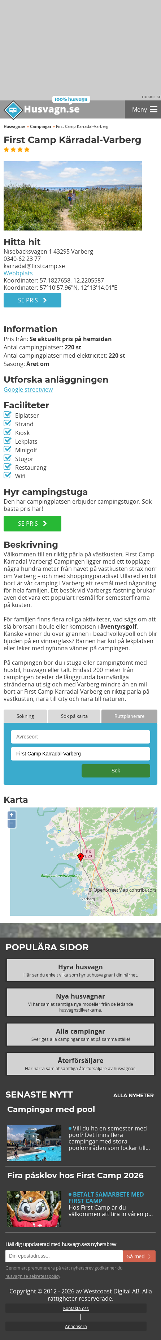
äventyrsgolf (118, 626)
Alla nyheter (133, 1095)
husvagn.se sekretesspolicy (32, 1276)
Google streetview (28, 389)
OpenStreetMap (110, 890)
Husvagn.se (15, 126)
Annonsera (76, 1326)
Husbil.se (151, 97)
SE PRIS (32, 523)
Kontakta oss (76, 1308)
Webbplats (18, 273)
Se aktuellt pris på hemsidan (71, 339)
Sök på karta (74, 716)
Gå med (139, 1256)
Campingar (41, 126)
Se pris (32, 300)
